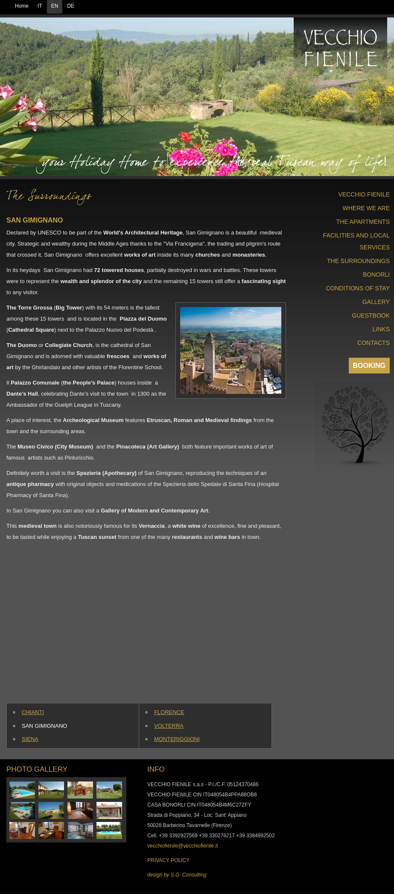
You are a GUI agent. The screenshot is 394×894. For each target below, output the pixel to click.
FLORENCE (169, 712)
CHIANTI (33, 712)
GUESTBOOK (371, 315)
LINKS (381, 329)
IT (40, 6)
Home (22, 6)
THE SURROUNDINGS (358, 260)
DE (70, 6)
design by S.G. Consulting (177, 875)
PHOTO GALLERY (36, 769)
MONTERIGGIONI (177, 739)
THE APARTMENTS (363, 221)
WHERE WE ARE (366, 208)
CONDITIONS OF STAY (358, 288)
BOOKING (369, 365)
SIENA (30, 739)
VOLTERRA (169, 726)
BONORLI (376, 274)
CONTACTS (373, 342)
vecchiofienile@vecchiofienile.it (182, 846)
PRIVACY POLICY (168, 860)
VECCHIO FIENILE (364, 194)
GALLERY (376, 301)
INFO (156, 769)
